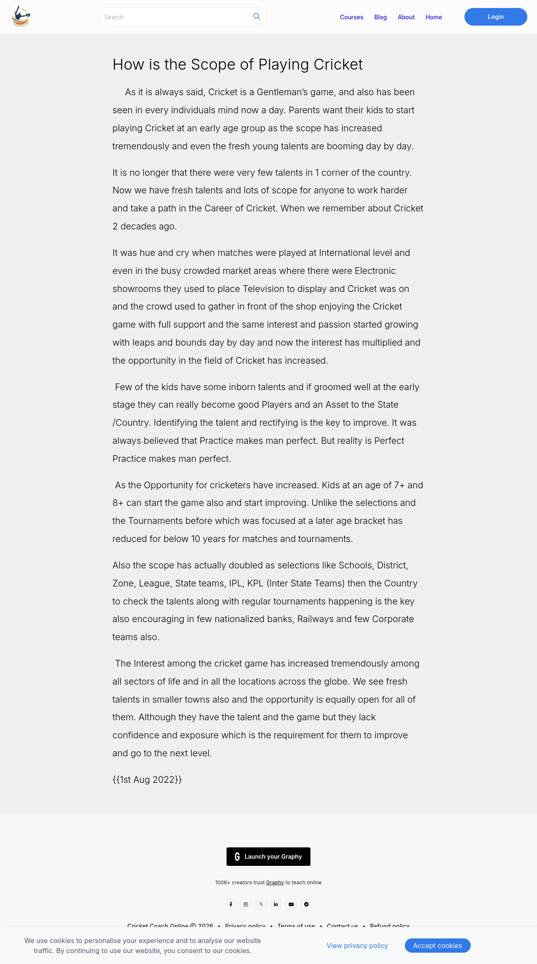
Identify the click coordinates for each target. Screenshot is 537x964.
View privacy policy (357, 945)
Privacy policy (245, 926)
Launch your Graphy (268, 856)
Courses (351, 17)
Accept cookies (437, 945)
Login (496, 16)
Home (433, 17)
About (406, 17)
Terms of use (296, 926)
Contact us (342, 926)
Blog (380, 17)
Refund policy (389, 926)
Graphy (275, 882)
